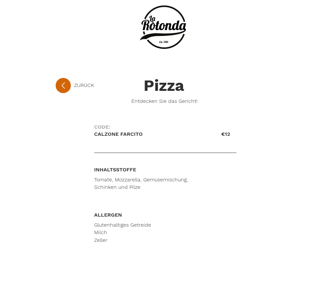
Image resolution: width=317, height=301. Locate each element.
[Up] (63, 85)
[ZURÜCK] (95, 85)
